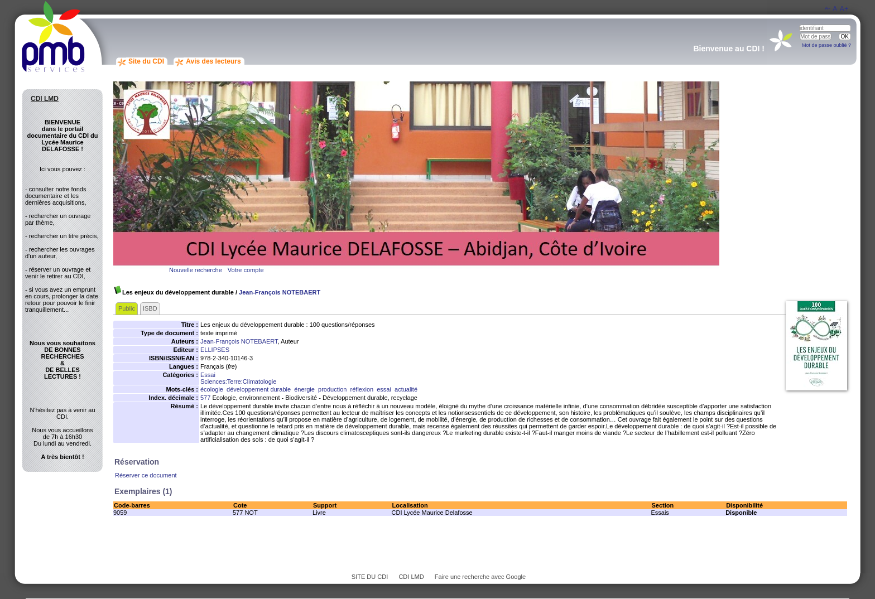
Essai (207, 374)
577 (205, 397)
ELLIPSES (214, 349)
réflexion (362, 389)
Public (126, 308)
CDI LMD (411, 576)
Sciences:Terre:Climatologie (238, 381)
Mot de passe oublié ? (826, 45)
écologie (211, 389)
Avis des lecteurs (213, 61)
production (332, 389)
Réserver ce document (146, 475)
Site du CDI (146, 61)
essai (384, 389)
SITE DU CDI (370, 576)
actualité (406, 389)
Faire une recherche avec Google (480, 576)
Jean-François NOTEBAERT (279, 292)
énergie (304, 389)
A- (827, 8)
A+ (844, 9)
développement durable (259, 389)
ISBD (150, 308)
